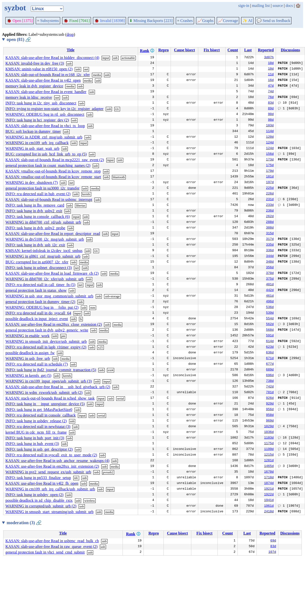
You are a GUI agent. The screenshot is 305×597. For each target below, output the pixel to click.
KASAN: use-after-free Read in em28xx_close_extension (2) (53, 324)
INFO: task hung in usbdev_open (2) (34, 495)
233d (270, 205)
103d (270, 126)
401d (270, 285)
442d (270, 290)
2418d (269, 512)
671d (270, 358)
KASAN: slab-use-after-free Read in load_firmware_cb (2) (52, 273)
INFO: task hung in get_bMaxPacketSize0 (38, 409)
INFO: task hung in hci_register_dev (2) (37, 120)
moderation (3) (24, 522)
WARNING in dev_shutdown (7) (31, 182)
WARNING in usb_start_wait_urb (32, 148)
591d (270, 336)
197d (270, 182)
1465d (269, 466)
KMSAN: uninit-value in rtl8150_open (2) (38, 69)
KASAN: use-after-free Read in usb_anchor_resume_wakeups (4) (57, 461)
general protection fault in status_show (36, 290)
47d (271, 86)
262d (270, 216)
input (105, 58)
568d (270, 330)
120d (270, 137)
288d (270, 222)
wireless (89, 500)
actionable (128, 58)
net (86, 69)
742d (270, 387)
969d (270, 421)
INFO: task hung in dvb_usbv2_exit (33, 211)
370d (270, 273)
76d (271, 97)
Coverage (228, 21)
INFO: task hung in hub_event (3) (32, 444)
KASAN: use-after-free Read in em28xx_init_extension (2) (52, 466)
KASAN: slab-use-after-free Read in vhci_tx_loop (45, 126)
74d (271, 92)
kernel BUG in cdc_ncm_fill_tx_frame (36, 432)
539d (270, 313)
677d (270, 364)
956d (270, 409)
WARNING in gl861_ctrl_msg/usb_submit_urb (42, 256)
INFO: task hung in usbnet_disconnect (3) (38, 268)
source (278, 5)
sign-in (243, 5)
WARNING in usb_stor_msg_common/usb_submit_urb (49, 296)
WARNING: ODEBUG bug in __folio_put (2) (41, 307)
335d (270, 245)
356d (270, 268)
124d (270, 143)
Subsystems (48, 21)
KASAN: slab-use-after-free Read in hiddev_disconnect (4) (52, 58)
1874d (269, 483)
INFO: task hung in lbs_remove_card (34, 205)
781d (270, 392)
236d (270, 211)
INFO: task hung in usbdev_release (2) (36, 421)
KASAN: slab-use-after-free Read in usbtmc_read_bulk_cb (52, 541)
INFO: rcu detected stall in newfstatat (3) (37, 426)
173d (270, 160)
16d (271, 80)
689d (270, 370)
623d (270, 347)
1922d (269, 495)
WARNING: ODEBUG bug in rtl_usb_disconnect (44, 114)
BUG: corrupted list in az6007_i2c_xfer (36, 262)
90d (271, 114)
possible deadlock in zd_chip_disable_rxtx (38, 500)
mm (92, 307)
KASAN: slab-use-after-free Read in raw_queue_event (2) (51, 546)
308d (270, 228)
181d (270, 177)
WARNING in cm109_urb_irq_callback (37, 143)
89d (271, 109)
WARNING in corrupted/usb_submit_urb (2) (40, 506)
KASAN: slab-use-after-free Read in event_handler (45, 92)
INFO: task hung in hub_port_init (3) (34, 438)
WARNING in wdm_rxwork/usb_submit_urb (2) (43, 392)
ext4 (110, 370)
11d (271, 75)
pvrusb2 (108, 472)
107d (272, 552)
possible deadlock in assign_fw (30, 353)
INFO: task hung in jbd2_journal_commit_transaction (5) (50, 370)
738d (270, 381)
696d (270, 375)
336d (270, 251)
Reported (266, 50)
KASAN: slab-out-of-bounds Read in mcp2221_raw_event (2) (54, 160)
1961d (269, 506)
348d (270, 262)
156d (270, 154)
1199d (269, 449)
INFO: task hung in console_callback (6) (37, 216)
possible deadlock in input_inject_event (36, 319)
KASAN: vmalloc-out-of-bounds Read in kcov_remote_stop (53, 171)
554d (270, 319)
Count (233, 50)
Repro (163, 50)
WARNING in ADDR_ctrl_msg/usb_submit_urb (43, 137)
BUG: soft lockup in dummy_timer (33, 131)
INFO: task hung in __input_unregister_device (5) (45, 404)
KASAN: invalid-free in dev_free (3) (34, 63)
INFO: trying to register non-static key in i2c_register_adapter (54, 109)
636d (270, 353)
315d (270, 233)
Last (248, 50)
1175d (269, 444)
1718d (269, 478)
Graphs (205, 21)
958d (270, 415)
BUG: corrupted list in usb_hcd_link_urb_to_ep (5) (46, 154)
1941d (269, 500)
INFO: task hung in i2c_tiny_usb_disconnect (40, 103)
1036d (269, 432)
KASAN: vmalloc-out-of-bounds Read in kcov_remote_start (53, 177)
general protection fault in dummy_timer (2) (40, 302)
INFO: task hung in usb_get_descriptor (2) (38, 449)
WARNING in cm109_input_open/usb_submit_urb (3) (48, 381)
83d (271, 103)
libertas (80, 205)
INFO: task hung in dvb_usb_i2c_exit (35, 245)
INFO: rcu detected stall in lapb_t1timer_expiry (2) (45, 347)
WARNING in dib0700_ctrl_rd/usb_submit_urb (43, 222)
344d (270, 256)
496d (270, 302)
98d (271, 120)
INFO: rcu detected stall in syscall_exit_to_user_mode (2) (51, 455)
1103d (269, 438)
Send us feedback (273, 21)
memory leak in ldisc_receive (28, 97)
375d (270, 279)
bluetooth (119, 177)
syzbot (15, 7)
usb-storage (112, 296)
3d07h (269, 58)
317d (270, 239)
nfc (76, 478)
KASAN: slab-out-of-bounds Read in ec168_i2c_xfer (47, 75)
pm (63, 336)
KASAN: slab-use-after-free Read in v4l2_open (43, 80)
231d (270, 199)
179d (270, 171)
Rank (144, 51)
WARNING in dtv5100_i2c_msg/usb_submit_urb (44, 239)
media (97, 75)
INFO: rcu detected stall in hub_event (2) (38, 194)
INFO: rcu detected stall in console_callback (40, 415)
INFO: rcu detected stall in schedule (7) (36, 364)
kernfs (86, 194)
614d (270, 341)
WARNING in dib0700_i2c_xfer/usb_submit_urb (44, 279)
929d (270, 404)
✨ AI (247, 21)
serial (120, 398)
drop (70, 34)
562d (270, 324)
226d (270, 194)
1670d (269, 472)
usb (115, 58)
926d (270, 398)
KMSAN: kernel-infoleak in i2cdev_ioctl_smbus (43, 251)
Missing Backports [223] (151, 21)
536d (270, 307)
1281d (269, 461)
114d (270, 131)
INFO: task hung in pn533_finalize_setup (38, 478)
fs (81, 319)
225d (270, 188)
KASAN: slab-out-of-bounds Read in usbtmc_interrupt (48, 199)
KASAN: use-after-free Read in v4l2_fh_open (41, 483)
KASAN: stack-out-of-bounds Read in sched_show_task (50, 398)
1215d (269, 455)
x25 (100, 347)
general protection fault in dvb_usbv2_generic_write (46, 330)
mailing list (261, 5)
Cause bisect (184, 50)
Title (70, 50)
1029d (269, 426)
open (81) (19, 39)
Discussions (290, 50)
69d (273, 541)
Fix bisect (212, 50)
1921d (269, 489)
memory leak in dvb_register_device (34, 86)
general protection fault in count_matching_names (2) (47, 165)
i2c (117, 109)
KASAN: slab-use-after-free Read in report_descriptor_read (52, 233)
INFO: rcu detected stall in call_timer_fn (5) (40, 285)
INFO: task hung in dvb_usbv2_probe (35, 228)
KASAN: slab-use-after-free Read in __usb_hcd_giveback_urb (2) (57, 387)
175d (270, 165)
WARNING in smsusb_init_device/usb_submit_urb (46, 341)
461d (270, 296)
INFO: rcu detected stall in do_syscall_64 (38, 313)
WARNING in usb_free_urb (27, 358)
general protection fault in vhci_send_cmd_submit (45, 552)
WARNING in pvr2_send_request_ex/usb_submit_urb (48, 472)
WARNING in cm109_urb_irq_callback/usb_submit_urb (50, 489)
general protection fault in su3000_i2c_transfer (42, 188)
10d (271, 63)
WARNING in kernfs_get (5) (28, 375)
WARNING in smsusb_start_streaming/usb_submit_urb (49, 512)
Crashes (185, 21)
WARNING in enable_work (27, 336)
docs (289, 5)
